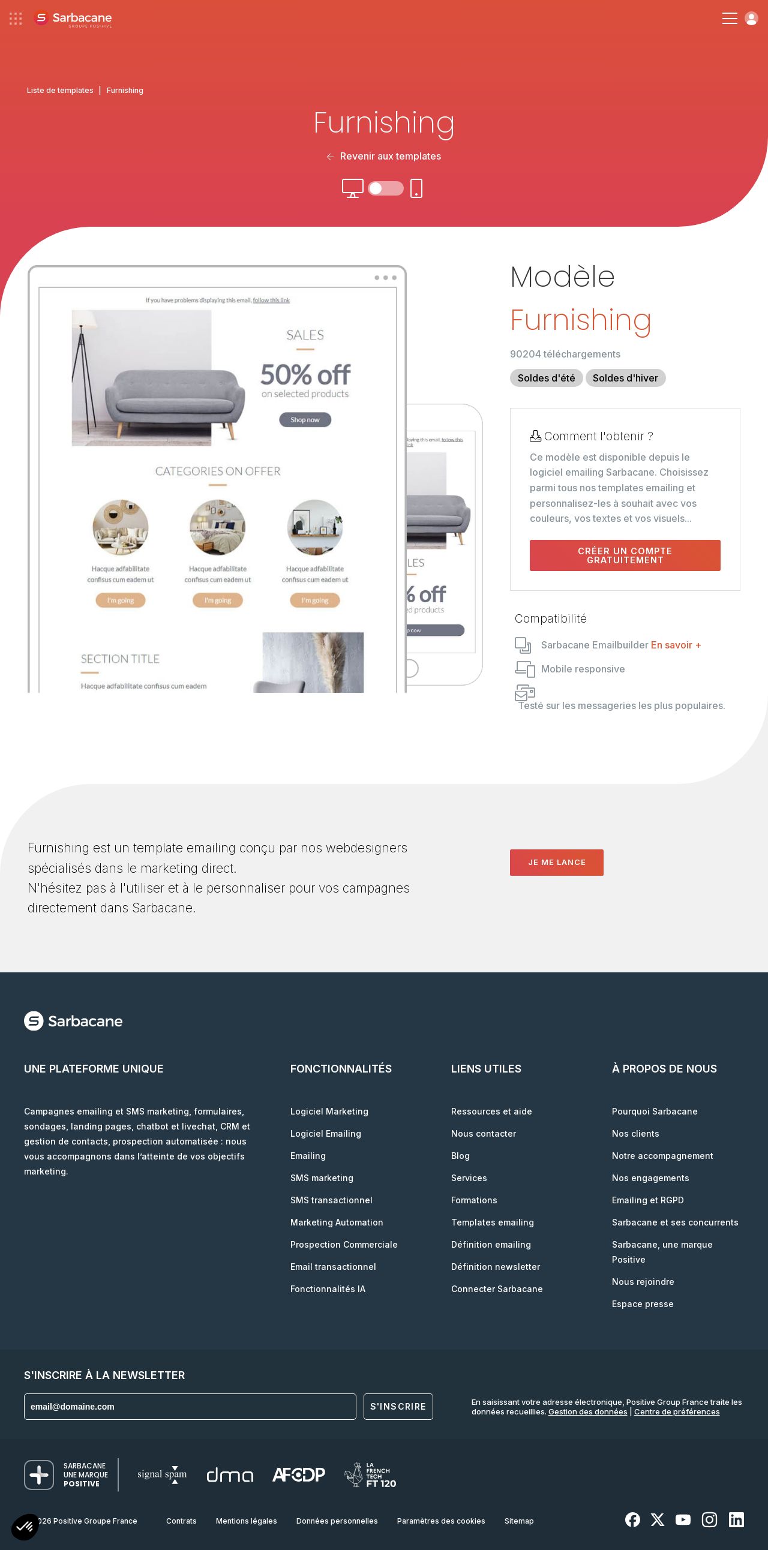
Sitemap (519, 1520)
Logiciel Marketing (329, 1111)
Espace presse (643, 1304)
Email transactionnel (333, 1266)
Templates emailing (492, 1222)
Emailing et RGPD (648, 1200)
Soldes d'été (546, 378)
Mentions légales (246, 1520)
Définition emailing (491, 1244)
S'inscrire (398, 1406)
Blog (460, 1156)
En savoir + (676, 645)
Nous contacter (483, 1133)
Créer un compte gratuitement (625, 555)
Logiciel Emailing (325, 1133)
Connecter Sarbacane (497, 1289)
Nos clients (635, 1133)
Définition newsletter (495, 1266)
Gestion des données (588, 1411)
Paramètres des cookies (441, 1520)
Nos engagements (650, 1178)
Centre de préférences (677, 1411)
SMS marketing (321, 1178)
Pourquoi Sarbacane (655, 1111)
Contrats (181, 1520)
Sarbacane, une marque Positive (662, 1251)
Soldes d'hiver (625, 378)
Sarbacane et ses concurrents (675, 1222)
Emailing (308, 1156)
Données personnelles (337, 1520)
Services (469, 1178)
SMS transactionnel (331, 1200)
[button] (25, 1529)
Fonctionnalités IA (327, 1289)
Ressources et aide (491, 1111)
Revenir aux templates (383, 156)
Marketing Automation (336, 1222)
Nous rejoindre (643, 1281)
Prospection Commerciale (344, 1244)
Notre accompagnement (662, 1156)
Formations (474, 1200)
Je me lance (557, 862)
